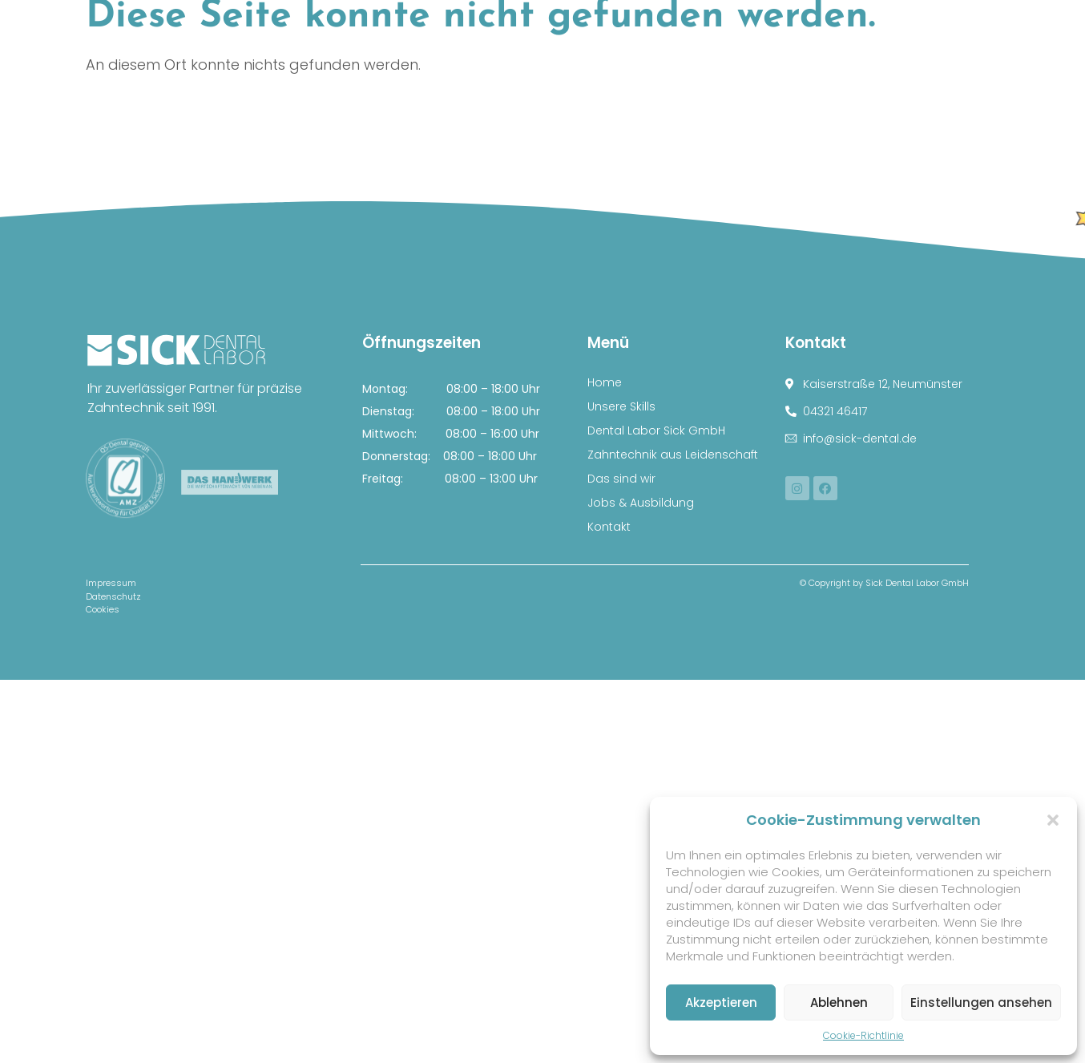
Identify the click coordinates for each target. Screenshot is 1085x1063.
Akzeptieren (721, 1002)
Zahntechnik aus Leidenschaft (672, 455)
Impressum (111, 582)
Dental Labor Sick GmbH (656, 430)
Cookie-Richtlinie (863, 1035)
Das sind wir (621, 479)
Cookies (102, 609)
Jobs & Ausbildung (640, 503)
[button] (1053, 820)
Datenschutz (113, 596)
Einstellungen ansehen (981, 1002)
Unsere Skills (621, 406)
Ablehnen (839, 1002)
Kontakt (609, 527)
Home (604, 382)
